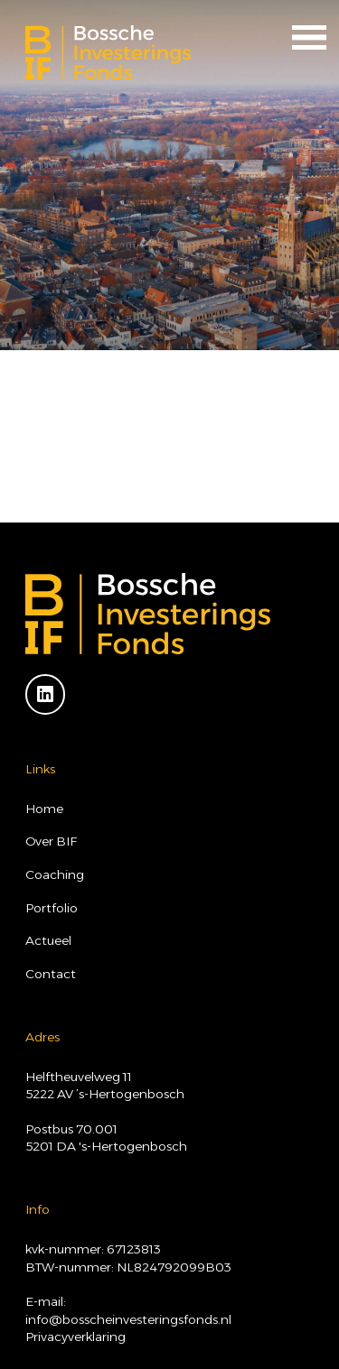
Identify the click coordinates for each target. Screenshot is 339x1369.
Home (44, 808)
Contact (50, 974)
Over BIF (51, 841)
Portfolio (51, 908)
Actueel (48, 940)
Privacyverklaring (75, 1336)
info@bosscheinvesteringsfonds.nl (128, 1319)
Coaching (54, 874)
